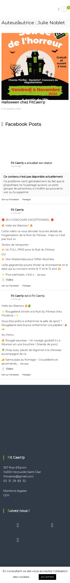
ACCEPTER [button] (47, 576)
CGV (6, 495)
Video (7, 279)
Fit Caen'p (17, 163)
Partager (26, 199)
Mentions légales (15, 491)
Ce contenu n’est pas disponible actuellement (33, 176)
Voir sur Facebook (10, 199)
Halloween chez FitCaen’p (23, 102)
